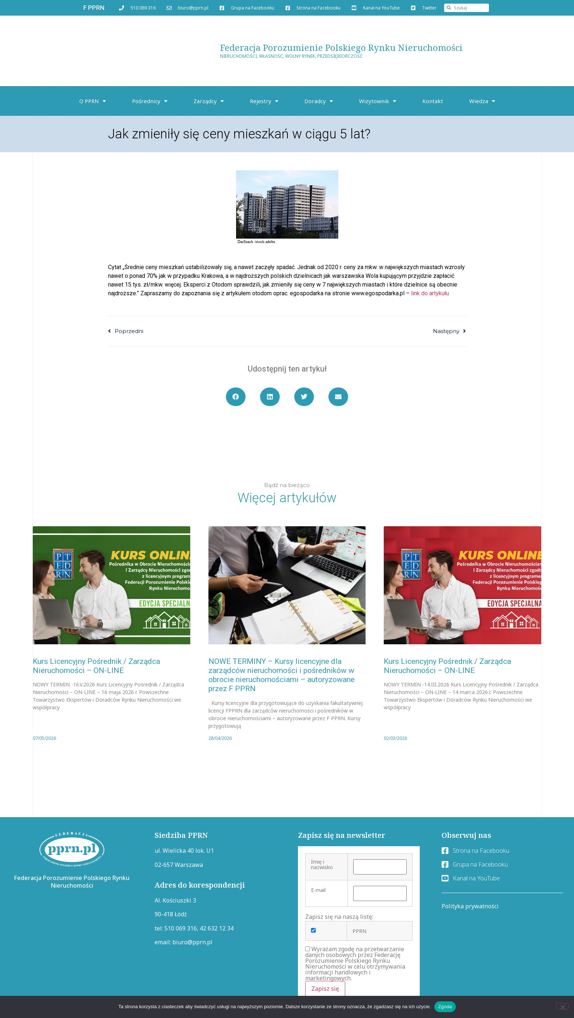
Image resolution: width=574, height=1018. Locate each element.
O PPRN (92, 101)
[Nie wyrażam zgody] (562, 1006)
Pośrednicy (149, 101)
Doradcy (318, 101)
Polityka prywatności (470, 906)
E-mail (318, 890)
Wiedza (482, 101)
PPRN (359, 931)
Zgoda (445, 1006)
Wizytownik (377, 101)
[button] (236, 397)
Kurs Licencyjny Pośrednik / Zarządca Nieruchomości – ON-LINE (96, 666)
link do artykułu (430, 293)
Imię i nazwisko (322, 864)
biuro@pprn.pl (192, 942)
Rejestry (264, 101)
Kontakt (432, 101)
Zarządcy (209, 101)
